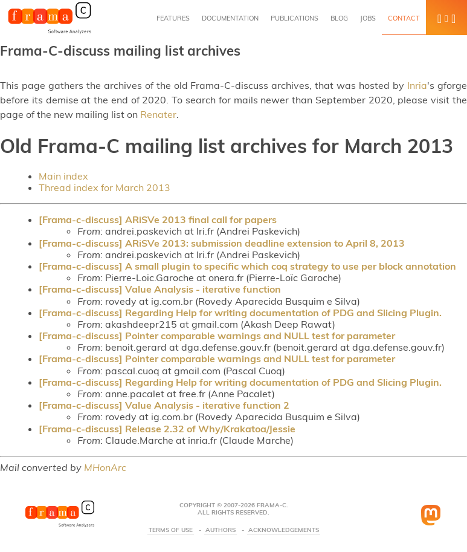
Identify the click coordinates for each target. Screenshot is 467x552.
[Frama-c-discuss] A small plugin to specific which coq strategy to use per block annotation (247, 266)
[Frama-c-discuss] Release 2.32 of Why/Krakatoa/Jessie (167, 429)
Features (173, 18)
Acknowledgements (283, 530)
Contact (404, 18)
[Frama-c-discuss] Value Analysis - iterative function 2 (164, 405)
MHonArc (105, 467)
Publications (294, 18)
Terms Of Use (171, 530)
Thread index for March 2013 (104, 187)
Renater (158, 114)
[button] (446, 17)
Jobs (368, 18)
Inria (417, 85)
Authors (220, 530)
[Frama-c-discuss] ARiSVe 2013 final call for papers (158, 219)
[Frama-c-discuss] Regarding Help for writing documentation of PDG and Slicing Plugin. (240, 313)
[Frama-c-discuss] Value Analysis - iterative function (160, 289)
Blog (339, 18)
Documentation (230, 18)
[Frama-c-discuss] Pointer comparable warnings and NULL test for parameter (217, 336)
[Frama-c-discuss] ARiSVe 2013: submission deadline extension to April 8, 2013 (222, 243)
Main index (63, 176)
